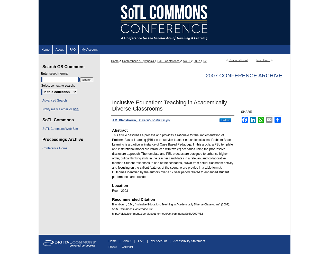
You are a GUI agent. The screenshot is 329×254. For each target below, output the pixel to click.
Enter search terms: (54, 73)
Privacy (112, 247)
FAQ (141, 241)
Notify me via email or (60, 109)
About (127, 241)
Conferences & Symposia (138, 60)
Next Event (263, 60)
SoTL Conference (169, 60)
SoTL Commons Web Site (60, 129)
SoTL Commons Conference (164, 22)
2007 (197, 60)
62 (204, 60)
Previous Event (238, 60)
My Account (159, 241)
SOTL (187, 60)
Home (114, 60)
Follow (225, 120)
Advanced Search (54, 100)
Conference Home (54, 148)
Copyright (127, 247)
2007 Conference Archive (244, 75)
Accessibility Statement (189, 241)
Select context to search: (58, 85)
